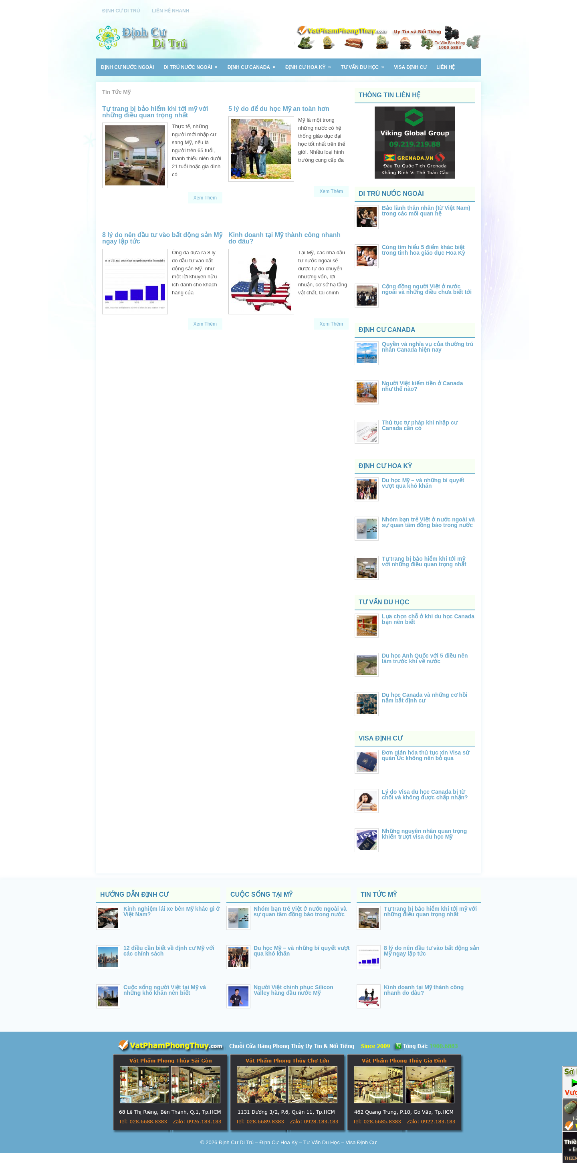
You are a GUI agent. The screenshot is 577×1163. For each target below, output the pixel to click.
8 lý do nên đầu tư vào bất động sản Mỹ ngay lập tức (162, 238)
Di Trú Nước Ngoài (192, 64)
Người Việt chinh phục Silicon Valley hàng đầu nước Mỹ (293, 990)
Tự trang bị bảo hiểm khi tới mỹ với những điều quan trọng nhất (155, 112)
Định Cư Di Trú (121, 11)
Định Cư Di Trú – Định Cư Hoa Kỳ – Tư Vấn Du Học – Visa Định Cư (298, 1142)
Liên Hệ (445, 67)
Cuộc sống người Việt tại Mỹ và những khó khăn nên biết (164, 990)
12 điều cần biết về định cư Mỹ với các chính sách (168, 951)
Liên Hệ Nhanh (170, 11)
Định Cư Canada (254, 64)
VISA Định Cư (410, 67)
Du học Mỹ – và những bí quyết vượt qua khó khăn (423, 483)
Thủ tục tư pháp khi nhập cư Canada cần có (420, 425)
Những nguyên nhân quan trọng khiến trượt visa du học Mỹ (424, 834)
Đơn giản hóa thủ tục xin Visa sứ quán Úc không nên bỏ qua (425, 755)
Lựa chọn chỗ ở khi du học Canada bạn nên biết (428, 619)
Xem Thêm (205, 198)
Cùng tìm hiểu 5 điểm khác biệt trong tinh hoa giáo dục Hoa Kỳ (423, 250)
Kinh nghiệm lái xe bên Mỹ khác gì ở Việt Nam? (171, 911)
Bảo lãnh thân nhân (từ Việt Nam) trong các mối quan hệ (426, 211)
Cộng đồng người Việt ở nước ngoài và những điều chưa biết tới (427, 289)
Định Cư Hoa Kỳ (310, 64)
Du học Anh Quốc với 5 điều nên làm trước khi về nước (425, 658)
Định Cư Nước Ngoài (127, 67)
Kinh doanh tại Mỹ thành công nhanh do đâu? (284, 238)
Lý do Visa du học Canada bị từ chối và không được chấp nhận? (425, 795)
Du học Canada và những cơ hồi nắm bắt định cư (424, 698)
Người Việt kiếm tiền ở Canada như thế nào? (422, 386)
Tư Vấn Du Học (365, 64)
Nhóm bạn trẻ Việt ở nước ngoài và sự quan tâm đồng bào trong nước (428, 522)
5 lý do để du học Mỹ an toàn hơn (278, 108)
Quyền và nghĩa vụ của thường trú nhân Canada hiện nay (427, 347)
